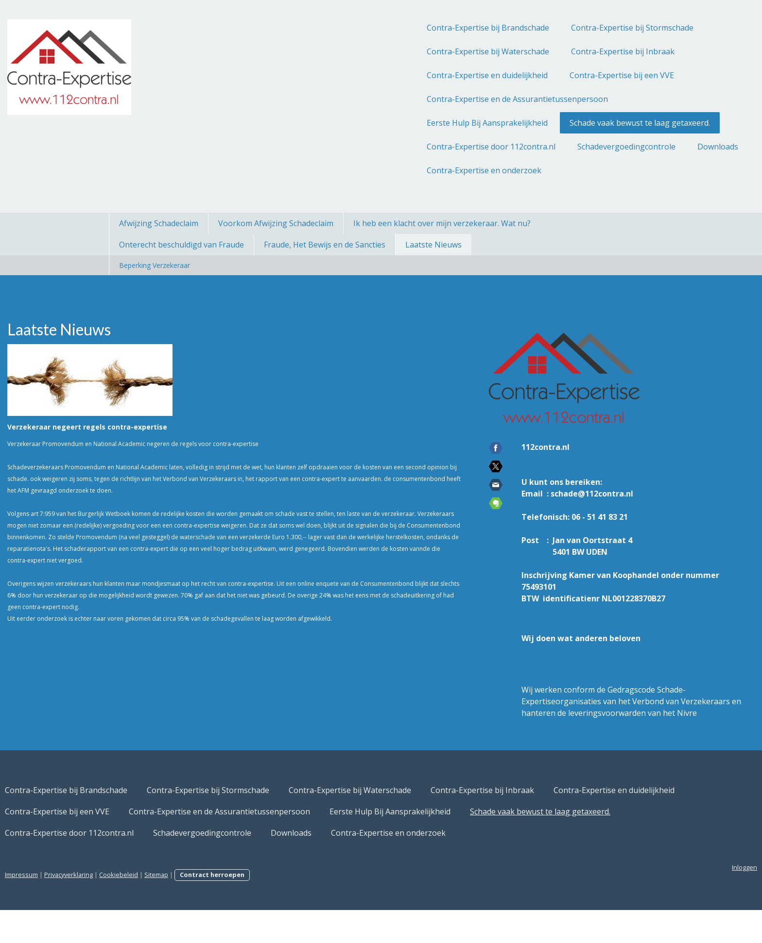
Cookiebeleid (227, 907)
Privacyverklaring (177, 907)
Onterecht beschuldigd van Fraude (181, 244)
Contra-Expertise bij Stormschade (523, 27)
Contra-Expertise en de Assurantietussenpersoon (408, 99)
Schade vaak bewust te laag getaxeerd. (531, 122)
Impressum (130, 907)
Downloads (609, 146)
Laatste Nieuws (433, 244)
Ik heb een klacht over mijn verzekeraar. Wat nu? (442, 223)
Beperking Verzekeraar (154, 265)
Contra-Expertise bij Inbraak (514, 51)
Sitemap (265, 907)
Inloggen (635, 900)
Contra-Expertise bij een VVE (513, 75)
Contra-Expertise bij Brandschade (379, 27)
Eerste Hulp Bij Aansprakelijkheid (378, 122)
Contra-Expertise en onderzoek (375, 170)
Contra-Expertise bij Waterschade (379, 51)
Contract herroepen (321, 907)
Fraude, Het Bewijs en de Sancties (324, 244)
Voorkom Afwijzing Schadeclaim (275, 223)
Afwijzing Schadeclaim (158, 223)
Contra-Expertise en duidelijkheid (378, 75)
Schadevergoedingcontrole (517, 146)
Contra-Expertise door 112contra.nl (382, 146)
